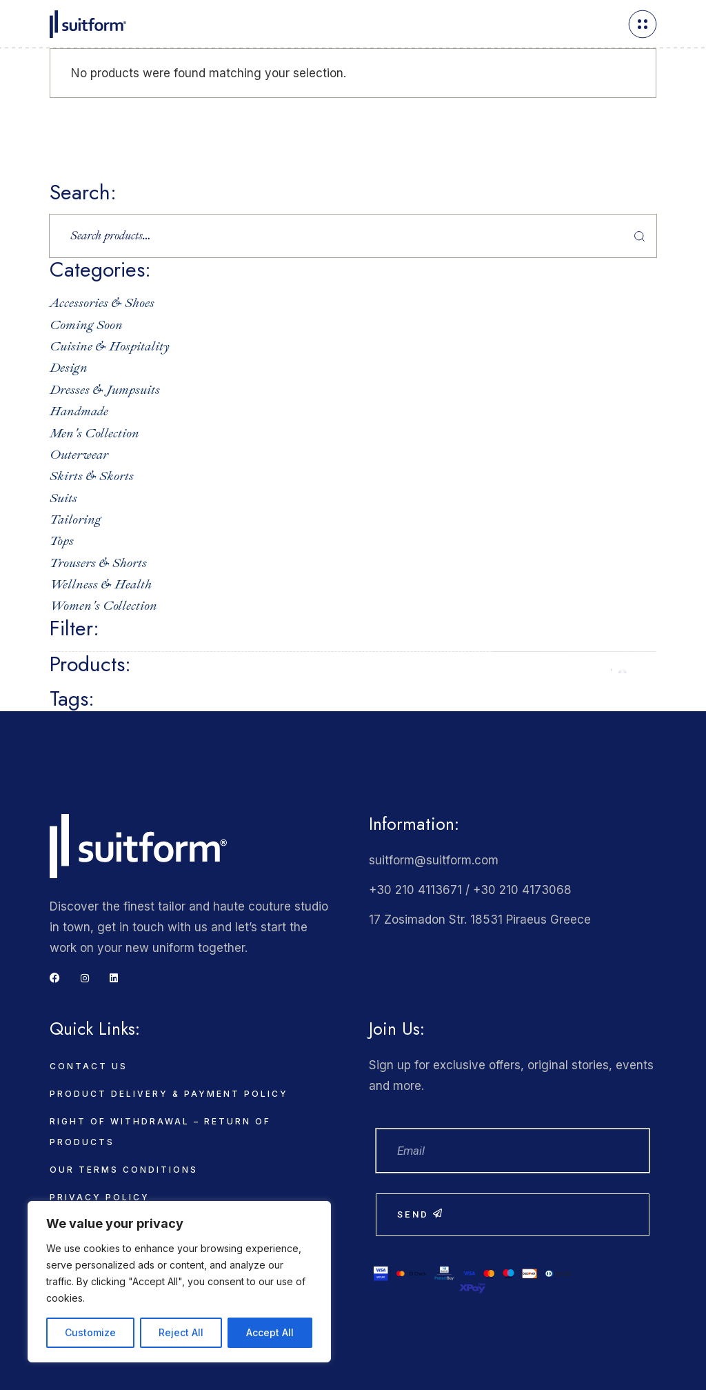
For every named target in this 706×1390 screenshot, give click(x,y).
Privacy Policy (100, 1197)
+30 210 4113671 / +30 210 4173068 (470, 890)
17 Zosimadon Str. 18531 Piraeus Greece (480, 919)
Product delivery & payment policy (169, 1094)
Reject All (181, 1332)
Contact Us (89, 1066)
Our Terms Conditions (124, 1169)
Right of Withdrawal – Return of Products (160, 1131)
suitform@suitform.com (433, 860)
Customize (90, 1332)
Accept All (270, 1332)
